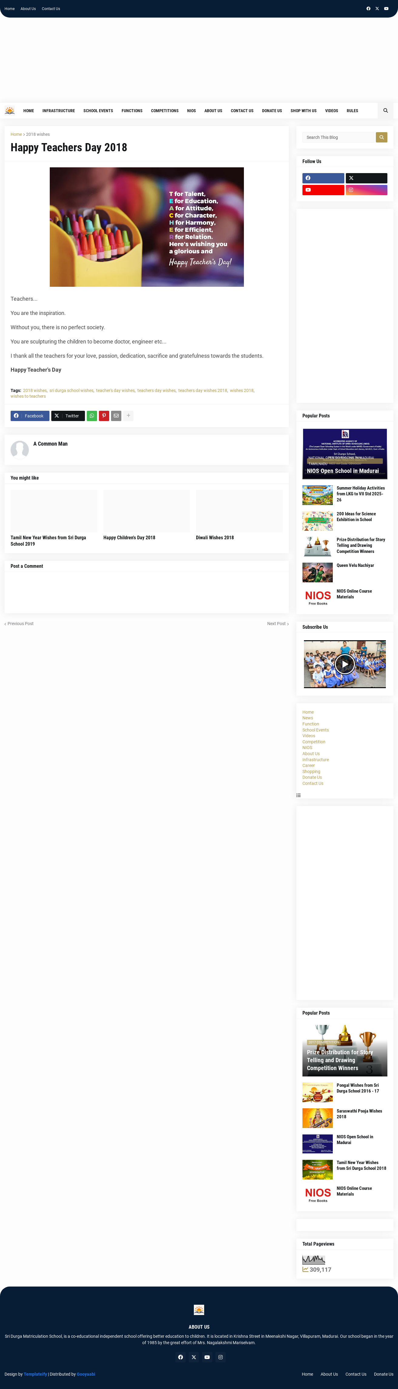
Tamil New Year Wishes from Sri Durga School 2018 (361, 1165)
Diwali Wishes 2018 (215, 538)
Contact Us (51, 9)
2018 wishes (38, 134)
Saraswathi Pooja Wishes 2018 (359, 1114)
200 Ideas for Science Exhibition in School (356, 517)
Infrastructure (315, 759)
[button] (385, 111)
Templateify (35, 1374)
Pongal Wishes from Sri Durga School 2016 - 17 (358, 1088)
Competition (313, 741)
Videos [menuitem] (331, 110)
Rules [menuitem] (352, 110)
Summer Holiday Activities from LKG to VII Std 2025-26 (361, 494)
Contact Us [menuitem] (242, 110)
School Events (315, 730)
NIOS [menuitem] (191, 110)
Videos (308, 735)
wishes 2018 (242, 390)
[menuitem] (367, 111)
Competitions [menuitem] (165, 110)
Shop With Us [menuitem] (304, 110)
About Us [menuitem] (213, 110)
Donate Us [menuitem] (272, 110)
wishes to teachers (28, 396)
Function (310, 723)
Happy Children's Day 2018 (129, 538)
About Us (28, 9)
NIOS (307, 747)
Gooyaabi (86, 1374)
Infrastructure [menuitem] (58, 110)
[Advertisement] (199, 63)
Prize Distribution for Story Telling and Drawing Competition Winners (361, 545)
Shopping (311, 771)
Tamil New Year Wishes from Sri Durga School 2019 (48, 541)
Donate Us (312, 777)
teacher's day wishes (115, 390)
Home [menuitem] (28, 110)
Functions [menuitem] (132, 110)
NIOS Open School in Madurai (343, 470)
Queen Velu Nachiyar (355, 565)
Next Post (276, 623)
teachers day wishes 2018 (202, 390)
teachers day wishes (156, 390)
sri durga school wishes (71, 390)
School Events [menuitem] (98, 110)
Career (308, 765)
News (307, 717)
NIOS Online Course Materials (354, 594)
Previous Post (21, 623)
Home (10, 9)
